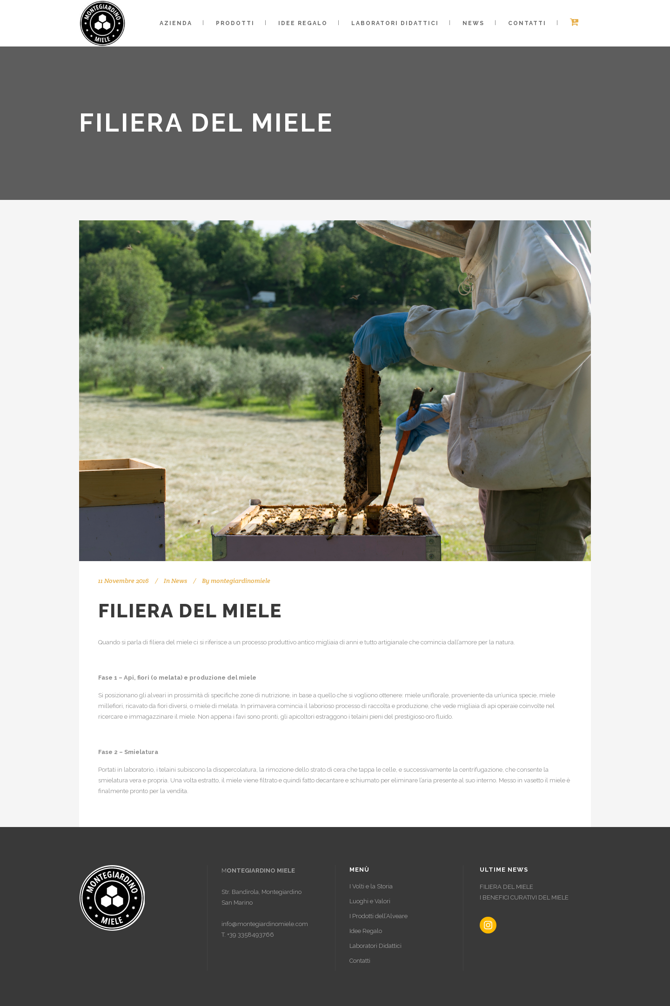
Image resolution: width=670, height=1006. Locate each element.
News (179, 580)
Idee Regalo (365, 930)
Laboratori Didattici (375, 945)
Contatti (359, 960)
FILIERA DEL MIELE (506, 886)
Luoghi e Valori (369, 901)
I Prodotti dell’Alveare (378, 916)
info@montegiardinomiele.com (264, 923)
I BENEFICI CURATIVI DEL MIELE (524, 897)
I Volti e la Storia (371, 886)
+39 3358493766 (250, 934)
